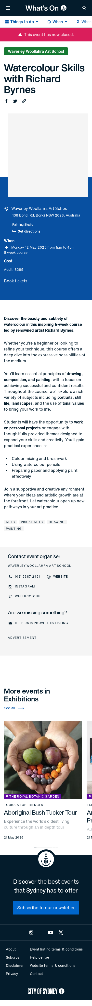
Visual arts (32, 522)
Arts (10, 522)
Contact (36, 973)
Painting (14, 529)
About (11, 949)
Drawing (57, 522)
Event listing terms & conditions (56, 949)
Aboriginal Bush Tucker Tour (40, 812)
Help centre (39, 957)
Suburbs (12, 957)
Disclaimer (15, 965)
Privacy (12, 973)
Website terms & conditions (52, 965)
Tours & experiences (23, 805)
